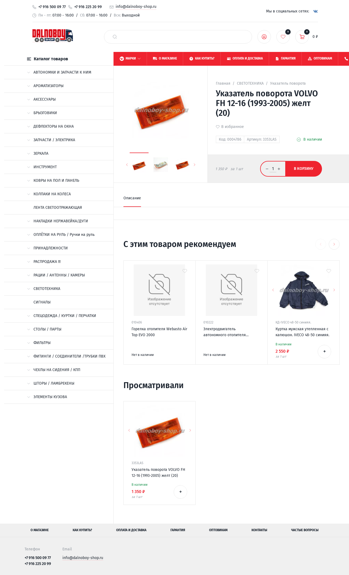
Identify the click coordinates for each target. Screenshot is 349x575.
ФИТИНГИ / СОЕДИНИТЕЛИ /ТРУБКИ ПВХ (66, 356)
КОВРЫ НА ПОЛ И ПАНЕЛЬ (53, 180)
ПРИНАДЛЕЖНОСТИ (47, 248)
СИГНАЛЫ (42, 302)
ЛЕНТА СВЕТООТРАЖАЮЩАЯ (57, 207)
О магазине (40, 530)
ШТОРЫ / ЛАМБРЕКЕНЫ (50, 383)
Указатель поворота (288, 83)
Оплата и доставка (131, 530)
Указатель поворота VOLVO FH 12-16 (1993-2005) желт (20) (158, 472)
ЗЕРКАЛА (37, 153)
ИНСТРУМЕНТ (42, 167)
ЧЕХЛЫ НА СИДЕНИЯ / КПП (53, 370)
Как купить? (82, 530)
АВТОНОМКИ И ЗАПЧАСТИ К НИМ (59, 72)
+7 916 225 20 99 (88, 7)
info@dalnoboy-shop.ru (136, 6)
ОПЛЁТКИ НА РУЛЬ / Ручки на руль (61, 234)
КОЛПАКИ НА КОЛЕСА (49, 194)
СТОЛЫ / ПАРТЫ (44, 329)
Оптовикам (218, 530)
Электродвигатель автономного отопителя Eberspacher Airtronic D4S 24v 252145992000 (229, 332)
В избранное (232, 126)
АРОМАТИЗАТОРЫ (45, 86)
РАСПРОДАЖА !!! (44, 261)
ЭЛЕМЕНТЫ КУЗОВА (47, 397)
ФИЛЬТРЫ (39, 343)
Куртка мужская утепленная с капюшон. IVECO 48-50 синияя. (302, 332)
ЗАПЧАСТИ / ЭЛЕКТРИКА (51, 140)
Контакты (259, 530)
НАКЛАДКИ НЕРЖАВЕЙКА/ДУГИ (57, 221)
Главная (223, 83)
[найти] (114, 36)
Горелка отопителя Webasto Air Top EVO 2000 (159, 332)
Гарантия (177, 530)
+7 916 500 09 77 (52, 7)
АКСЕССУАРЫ (41, 99)
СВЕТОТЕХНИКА (43, 288)
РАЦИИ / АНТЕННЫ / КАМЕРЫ (56, 275)
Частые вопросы (304, 530)
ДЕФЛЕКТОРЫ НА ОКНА (50, 126)
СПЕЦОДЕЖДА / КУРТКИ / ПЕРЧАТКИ (61, 315)
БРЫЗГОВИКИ (42, 113)
